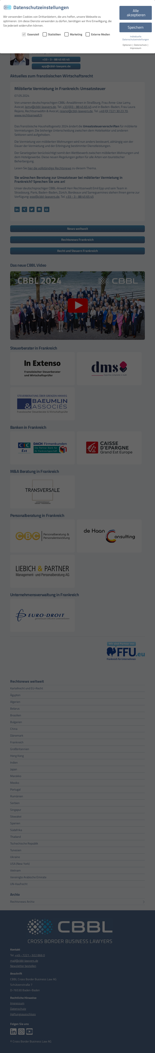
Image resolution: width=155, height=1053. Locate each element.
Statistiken (52, 34)
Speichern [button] (136, 27)
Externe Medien (98, 34)
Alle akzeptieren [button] (136, 13)
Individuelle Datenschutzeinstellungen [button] (135, 38)
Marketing (73, 34)
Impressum (135, 48)
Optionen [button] (127, 45)
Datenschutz (140, 45)
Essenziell (30, 34)
